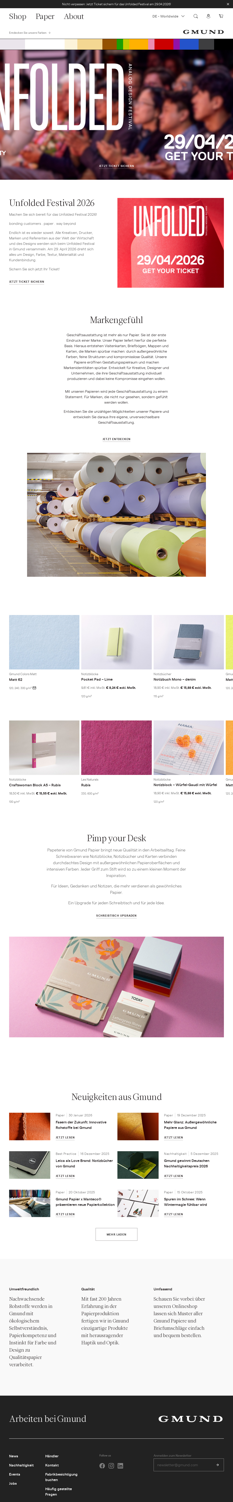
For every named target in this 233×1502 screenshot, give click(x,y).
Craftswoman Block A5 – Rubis (35, 784)
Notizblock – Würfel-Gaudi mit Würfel (185, 784)
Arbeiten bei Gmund (52, 1418)
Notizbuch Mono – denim (175, 679)
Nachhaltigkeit (21, 1465)
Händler (51, 1455)
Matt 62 (15, 679)
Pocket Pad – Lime (97, 679)
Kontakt (52, 1465)
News (13, 1455)
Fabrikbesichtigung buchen (61, 1477)
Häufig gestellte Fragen (58, 1491)
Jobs (13, 1483)
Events (14, 1474)
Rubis (85, 784)
